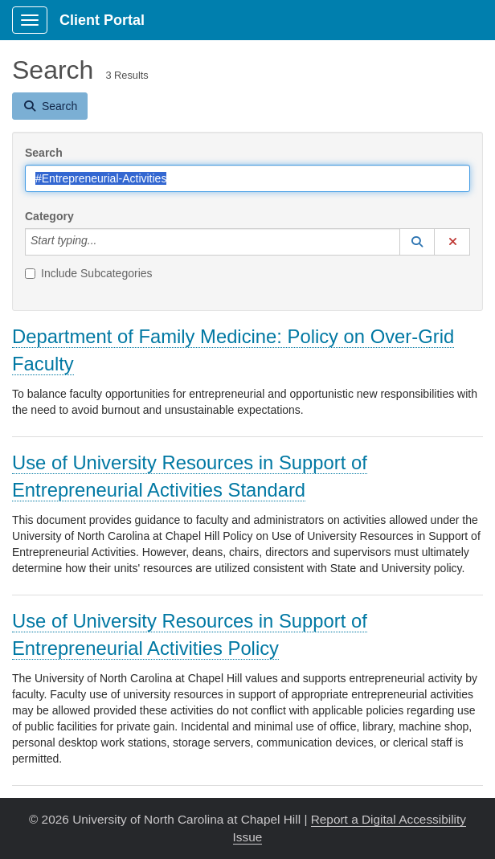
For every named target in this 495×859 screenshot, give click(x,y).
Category (49, 216)
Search (44, 152)
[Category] (105, 242)
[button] (417, 242)
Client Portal (102, 20)
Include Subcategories (89, 273)
